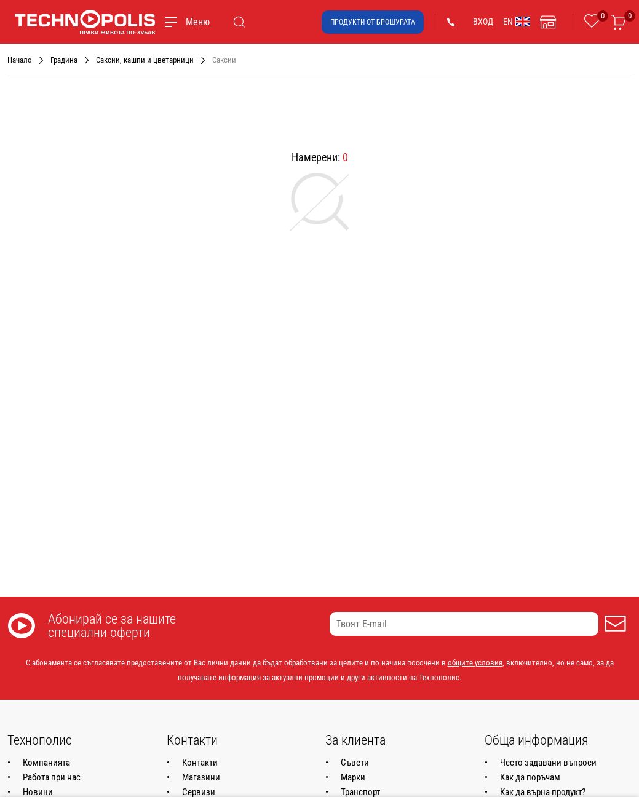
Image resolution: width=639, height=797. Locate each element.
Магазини (201, 777)
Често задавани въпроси (548, 762)
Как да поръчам (530, 777)
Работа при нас (52, 777)
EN (516, 21)
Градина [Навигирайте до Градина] (63, 60)
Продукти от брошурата (372, 22)
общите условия (475, 662)
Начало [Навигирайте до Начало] (19, 60)
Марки (353, 777)
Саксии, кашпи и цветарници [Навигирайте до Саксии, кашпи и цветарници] (145, 60)
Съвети (355, 762)
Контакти (200, 762)
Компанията (46, 762)
